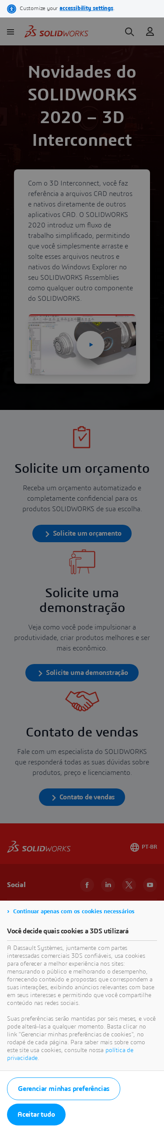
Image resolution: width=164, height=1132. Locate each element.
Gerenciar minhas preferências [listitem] (63, 1088)
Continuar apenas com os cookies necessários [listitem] (74, 911)
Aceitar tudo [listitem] (36, 1114)
